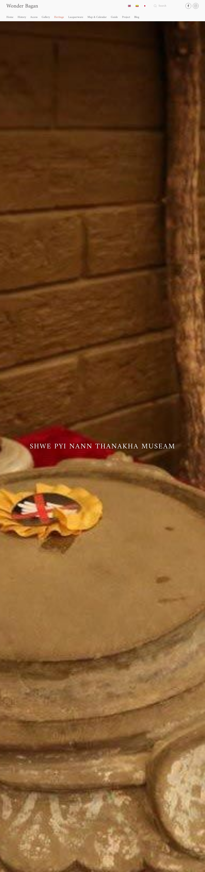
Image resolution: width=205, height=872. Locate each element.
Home (9, 17)
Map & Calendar (97, 17)
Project (126, 17)
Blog (136, 17)
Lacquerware (75, 17)
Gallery (46, 17)
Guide (114, 17)
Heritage (59, 17)
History (22, 17)
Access (33, 17)
